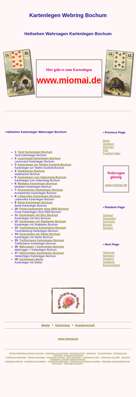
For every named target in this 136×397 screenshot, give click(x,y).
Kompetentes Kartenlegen (58, 361)
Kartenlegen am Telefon (73, 363)
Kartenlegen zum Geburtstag (56, 353)
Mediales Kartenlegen (36, 357)
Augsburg (108, 262)
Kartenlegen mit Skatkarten (35, 361)
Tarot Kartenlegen (104, 353)
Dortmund (109, 221)
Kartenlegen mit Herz (91, 357)
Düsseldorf (109, 218)
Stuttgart (108, 215)
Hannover (109, 252)
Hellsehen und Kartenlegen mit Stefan (85, 361)
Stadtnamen (91, 353)
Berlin (106, 140)
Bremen (107, 224)
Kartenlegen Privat (77, 353)
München (108, 147)
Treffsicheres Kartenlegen (16, 357)
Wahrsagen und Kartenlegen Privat (116, 361)
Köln (105, 150)
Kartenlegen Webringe (14, 361)
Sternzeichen (57, 363)
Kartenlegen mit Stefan (56, 357)
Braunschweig (111, 265)
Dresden (108, 228)
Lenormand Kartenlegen (73, 355)
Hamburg (108, 144)
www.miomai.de (68, 338)
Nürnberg (108, 255)
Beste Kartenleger (74, 357)
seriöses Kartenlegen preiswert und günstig (26, 353)
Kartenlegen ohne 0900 (110, 357)
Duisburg (108, 258)
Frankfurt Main (111, 153)
